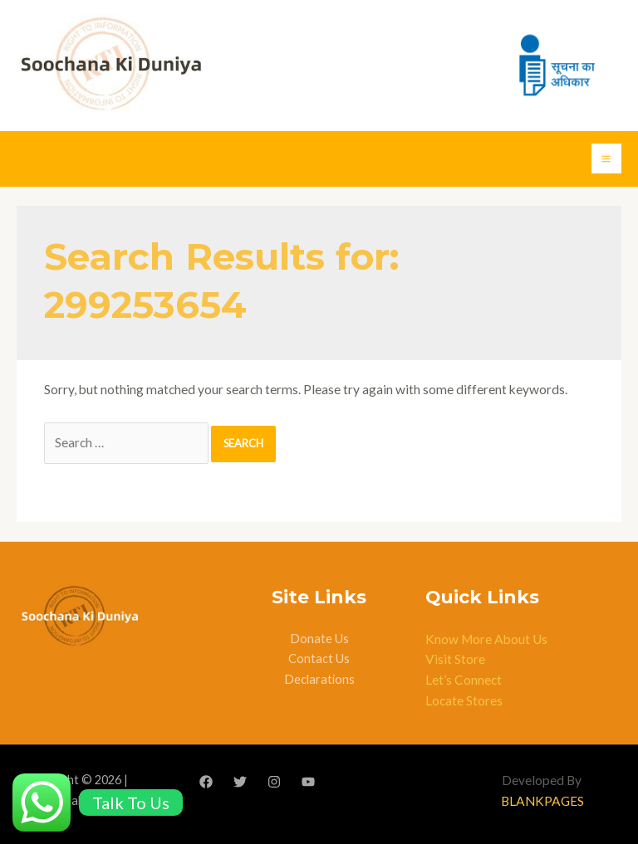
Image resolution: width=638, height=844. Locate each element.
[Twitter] (240, 781)
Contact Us (319, 658)
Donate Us (319, 639)
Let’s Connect (463, 679)
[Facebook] (206, 781)
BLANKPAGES (542, 800)
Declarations (319, 679)
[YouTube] (308, 781)
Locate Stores (464, 700)
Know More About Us (486, 639)
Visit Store (455, 658)
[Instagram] (274, 781)
